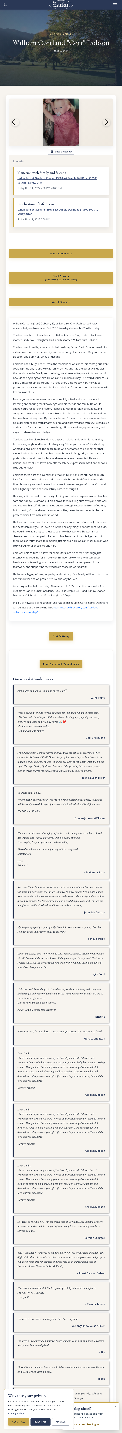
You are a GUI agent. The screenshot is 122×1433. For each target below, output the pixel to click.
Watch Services (61, 309)
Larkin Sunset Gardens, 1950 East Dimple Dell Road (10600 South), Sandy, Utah (57, 212)
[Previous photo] (15, 122)
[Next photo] (106, 122)
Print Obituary (61, 646)
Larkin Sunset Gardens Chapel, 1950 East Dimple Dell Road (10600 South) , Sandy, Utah (57, 180)
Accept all (18, 1421)
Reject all (40, 1421)
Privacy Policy (16, 1413)
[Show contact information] (5, 4)
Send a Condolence (61, 254)
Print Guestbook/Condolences (61, 676)
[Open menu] (115, 4)
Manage (60, 1421)
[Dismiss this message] (115, 1406)
